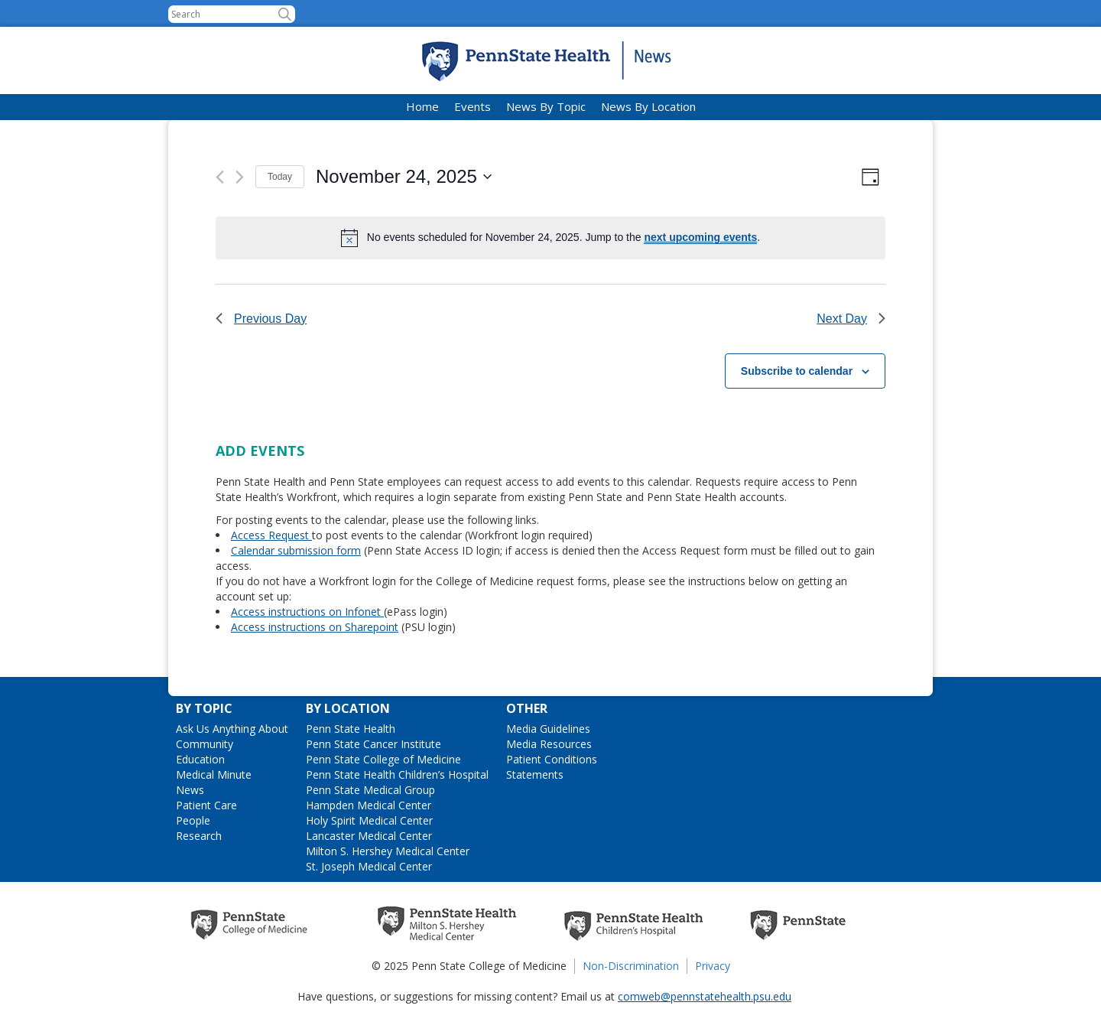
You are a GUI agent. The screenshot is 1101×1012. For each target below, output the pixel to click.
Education (200, 759)
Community (204, 744)
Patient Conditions (551, 759)
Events (472, 106)
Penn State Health (350, 728)
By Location (348, 708)
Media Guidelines (548, 728)
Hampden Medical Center (368, 805)
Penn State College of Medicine (383, 759)
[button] (284, 14)
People (193, 820)
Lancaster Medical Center (369, 835)
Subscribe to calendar (797, 371)
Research (199, 835)
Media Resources (549, 744)
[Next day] (239, 177)
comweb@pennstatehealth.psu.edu (704, 996)
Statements (534, 774)
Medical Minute (214, 774)
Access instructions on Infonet (307, 611)
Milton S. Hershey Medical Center (387, 851)
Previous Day (261, 318)
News (190, 790)
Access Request (271, 535)
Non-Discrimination (631, 965)
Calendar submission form (296, 550)
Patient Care (206, 805)
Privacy (712, 965)
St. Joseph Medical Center (369, 866)
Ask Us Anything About (232, 728)
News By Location (648, 106)
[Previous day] (220, 177)
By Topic (204, 708)
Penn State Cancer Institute (373, 744)
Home (422, 106)
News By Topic (546, 106)
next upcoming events (700, 237)
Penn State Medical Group (370, 790)
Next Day (851, 318)
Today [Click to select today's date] (280, 176)
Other (526, 708)
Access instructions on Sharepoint (314, 627)
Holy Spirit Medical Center (369, 820)
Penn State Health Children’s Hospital (397, 774)
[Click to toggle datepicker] (404, 177)
